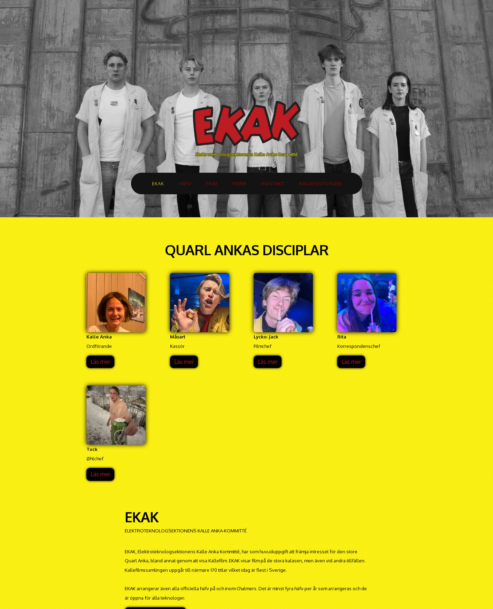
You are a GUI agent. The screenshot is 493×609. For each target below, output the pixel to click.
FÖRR (239, 183)
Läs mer (100, 361)
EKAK (158, 183)
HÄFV (185, 183)
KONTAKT (272, 183)
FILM (211, 183)
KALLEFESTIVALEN (320, 183)
